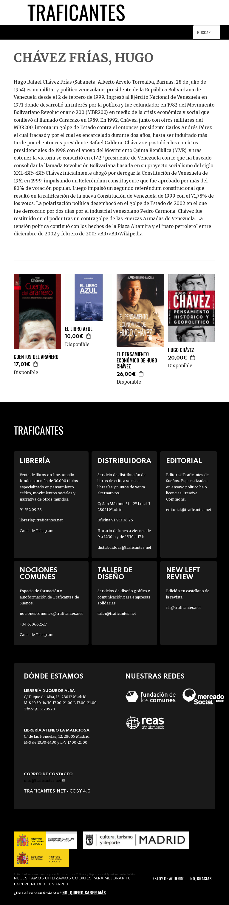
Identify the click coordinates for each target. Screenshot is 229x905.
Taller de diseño (115, 574)
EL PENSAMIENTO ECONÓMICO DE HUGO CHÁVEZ (137, 360)
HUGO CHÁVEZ (181, 350)
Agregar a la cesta (35, 364)
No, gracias (200, 878)
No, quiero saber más (84, 892)
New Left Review (183, 574)
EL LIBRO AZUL (78, 329)
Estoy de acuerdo (169, 878)
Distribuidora (124, 461)
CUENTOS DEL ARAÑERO (36, 357)
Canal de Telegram (36, 531)
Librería (35, 461)
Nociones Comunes (39, 574)
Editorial (184, 461)
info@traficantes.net (44, 780)
